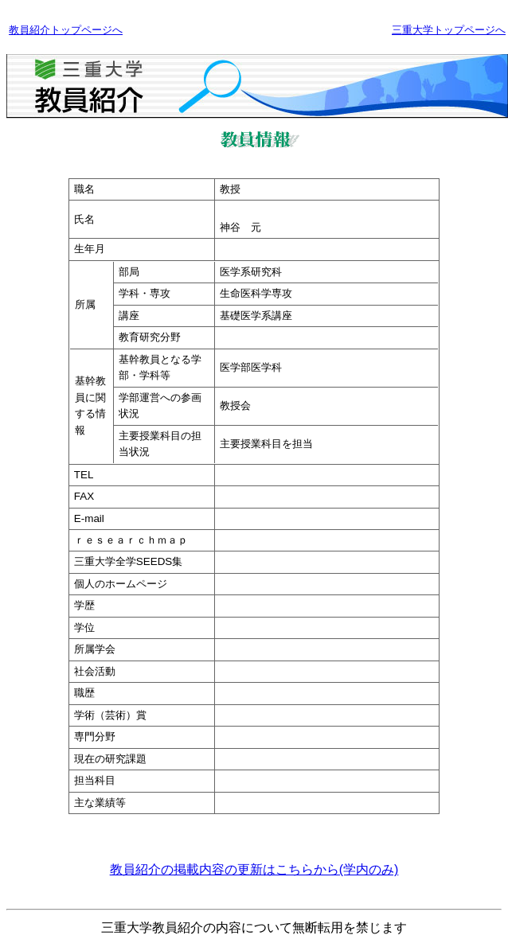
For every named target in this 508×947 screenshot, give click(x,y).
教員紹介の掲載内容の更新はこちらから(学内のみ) (254, 869)
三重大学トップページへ (449, 30)
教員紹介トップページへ (66, 30)
